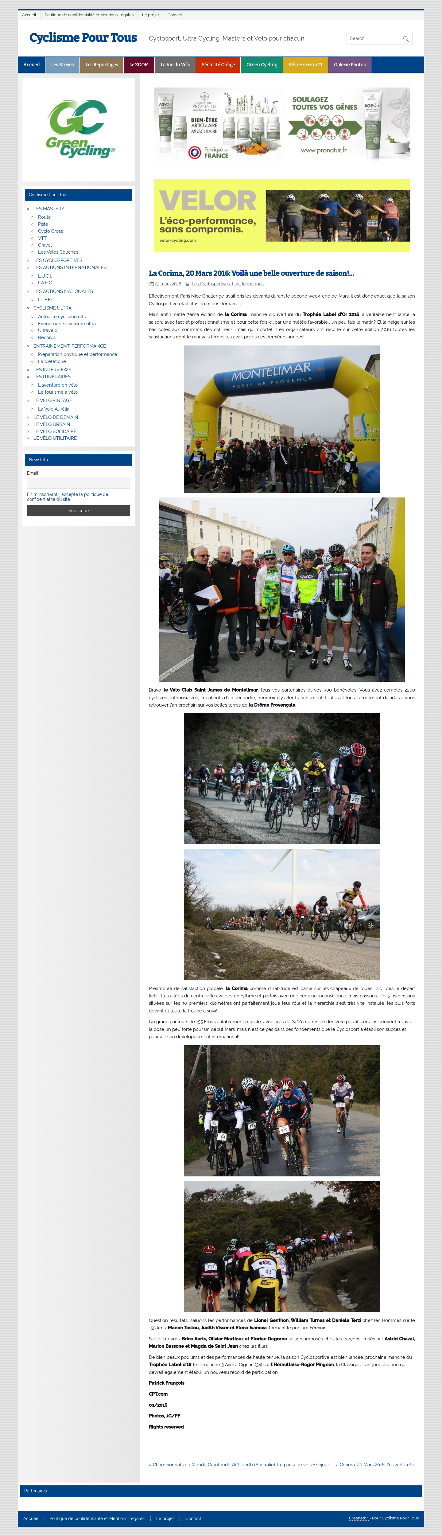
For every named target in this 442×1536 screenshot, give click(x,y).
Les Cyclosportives (211, 283)
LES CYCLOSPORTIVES (57, 260)
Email (32, 473)
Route (44, 217)
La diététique (52, 361)
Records (47, 337)
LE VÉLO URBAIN (51, 424)
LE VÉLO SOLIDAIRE (54, 431)
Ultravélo (47, 330)
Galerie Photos (350, 65)
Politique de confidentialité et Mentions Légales (89, 15)
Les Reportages (101, 65)
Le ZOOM (139, 65)
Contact (175, 15)
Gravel (45, 245)
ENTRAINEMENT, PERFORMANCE (69, 346)
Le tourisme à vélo (58, 392)
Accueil (29, 15)
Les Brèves (62, 65)
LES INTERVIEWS (52, 369)
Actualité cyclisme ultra (62, 316)
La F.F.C (46, 299)
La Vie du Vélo (175, 65)
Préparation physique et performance (77, 354)
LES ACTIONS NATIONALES (63, 291)
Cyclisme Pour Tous (83, 38)
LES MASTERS (48, 209)
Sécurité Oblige (218, 65)
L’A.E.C (45, 283)
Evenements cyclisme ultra (67, 323)
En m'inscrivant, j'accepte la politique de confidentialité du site (67, 497)
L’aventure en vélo (58, 385)
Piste (43, 224)
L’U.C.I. (45, 276)
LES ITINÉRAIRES (52, 377)
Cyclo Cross (50, 231)
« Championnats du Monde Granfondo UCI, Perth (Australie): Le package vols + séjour (239, 1465)
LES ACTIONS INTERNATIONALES (70, 267)
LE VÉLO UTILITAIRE (55, 438)
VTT (42, 238)
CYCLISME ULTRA (52, 308)
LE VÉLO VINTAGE (52, 400)
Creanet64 (359, 1518)
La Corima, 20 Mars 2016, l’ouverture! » (374, 1465)
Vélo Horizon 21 (305, 65)
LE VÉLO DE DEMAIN (55, 417)
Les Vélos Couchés (58, 252)
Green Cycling (261, 65)
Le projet (150, 15)
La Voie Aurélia (53, 409)
